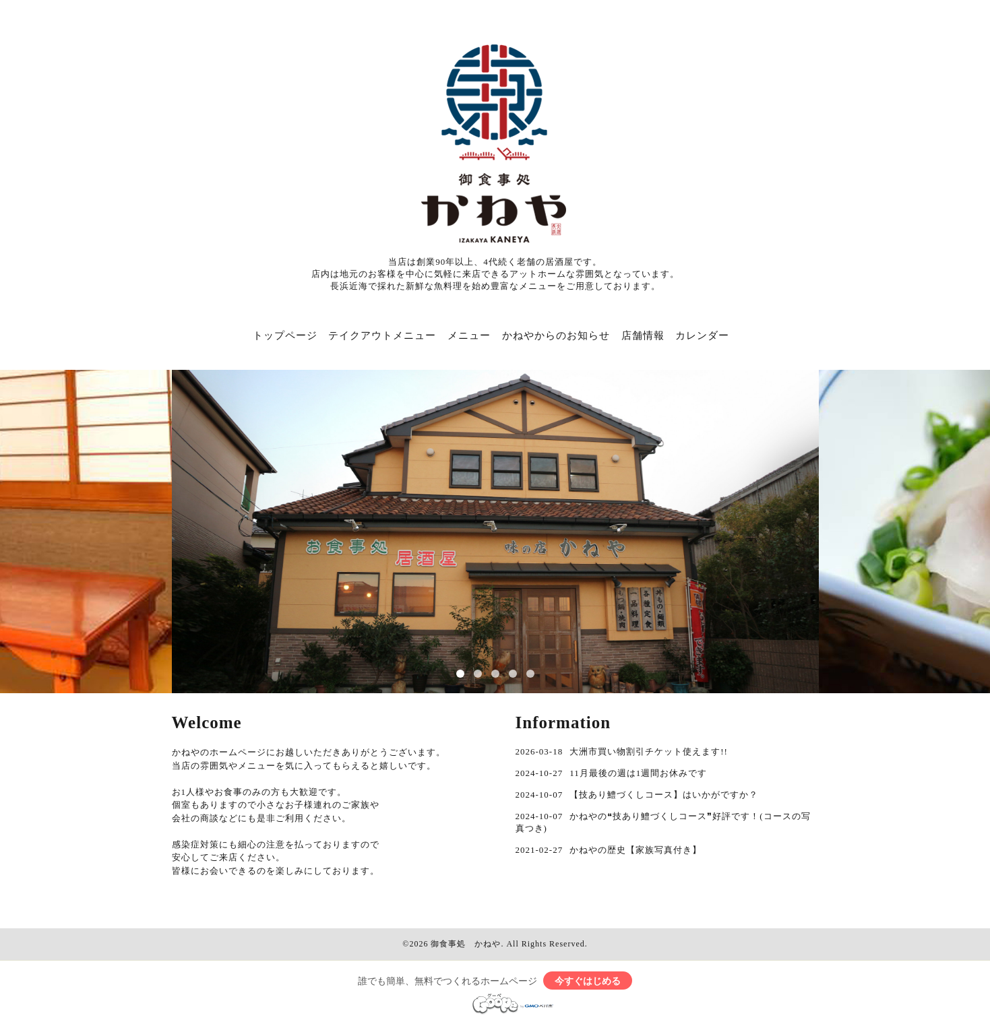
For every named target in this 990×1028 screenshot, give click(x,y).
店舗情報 (642, 335)
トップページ (285, 335)
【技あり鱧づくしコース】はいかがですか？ (663, 795)
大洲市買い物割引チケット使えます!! (648, 751)
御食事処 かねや (466, 944)
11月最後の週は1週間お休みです (638, 773)
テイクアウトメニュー (382, 335)
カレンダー (702, 335)
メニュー (469, 335)
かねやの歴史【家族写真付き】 (635, 850)
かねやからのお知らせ (556, 335)
